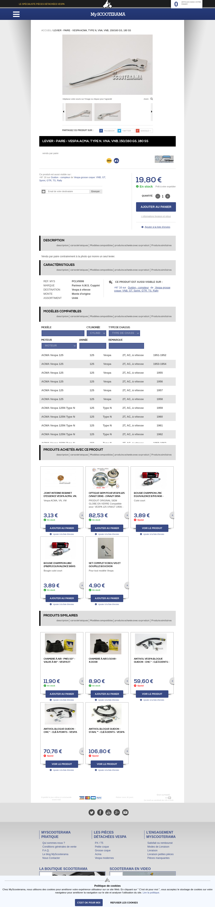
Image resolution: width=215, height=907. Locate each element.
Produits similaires (161, 245)
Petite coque (102, 846)
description (62, 245)
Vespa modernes (104, 858)
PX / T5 (99, 842)
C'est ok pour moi (88, 902)
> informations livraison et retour (156, 216)
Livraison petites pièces (160, 854)
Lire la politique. (151, 892)
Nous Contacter (51, 858)
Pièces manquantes (158, 858)
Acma (98, 854)
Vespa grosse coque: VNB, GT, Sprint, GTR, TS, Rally (142, 289)
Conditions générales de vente (59, 846)
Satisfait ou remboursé (160, 842)
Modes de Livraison (158, 846)
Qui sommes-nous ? (53, 842)
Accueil (46, 30)
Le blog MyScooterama (55, 854)
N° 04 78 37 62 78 (156, 797)
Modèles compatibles (101, 245)
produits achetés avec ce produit (132, 245)
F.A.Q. (45, 850)
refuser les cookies (124, 902)
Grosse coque (103, 850)
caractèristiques (79, 245)
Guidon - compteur (60, 177)
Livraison (152, 850)
